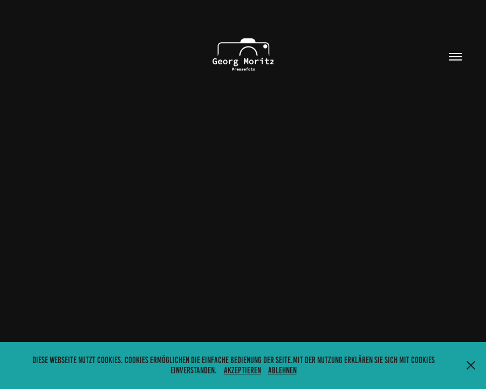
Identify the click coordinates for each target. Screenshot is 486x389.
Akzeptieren (242, 370)
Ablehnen (282, 370)
